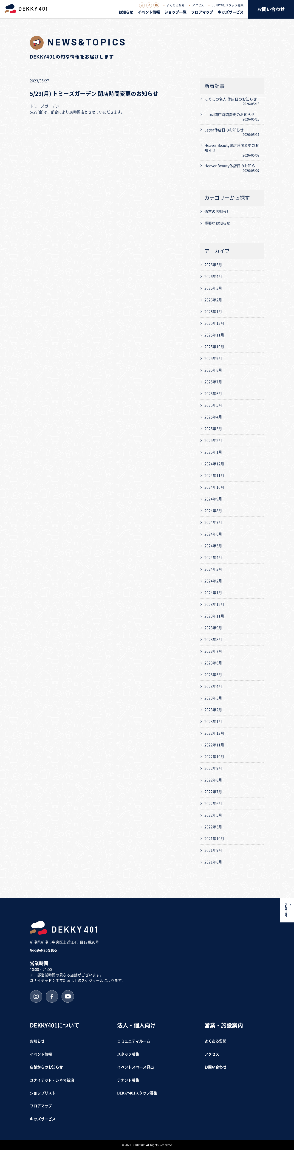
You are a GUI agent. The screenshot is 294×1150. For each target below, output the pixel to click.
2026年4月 (213, 276)
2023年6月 (213, 663)
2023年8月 (213, 639)
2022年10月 (214, 756)
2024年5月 (213, 546)
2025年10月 (214, 347)
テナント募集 (128, 1080)
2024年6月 (213, 534)
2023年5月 (213, 674)
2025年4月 (213, 417)
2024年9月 (213, 499)
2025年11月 (214, 335)
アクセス (198, 5)
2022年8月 (213, 780)
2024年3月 (213, 569)
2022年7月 (213, 792)
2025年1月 (213, 452)
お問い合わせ (271, 9)
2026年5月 (213, 265)
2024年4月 (213, 557)
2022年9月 (213, 768)
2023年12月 (214, 604)
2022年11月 (214, 745)
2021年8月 (213, 862)
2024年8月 (213, 511)
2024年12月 (214, 464)
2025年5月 (213, 405)
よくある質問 (175, 5)
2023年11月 (214, 616)
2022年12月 (214, 733)
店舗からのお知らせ (46, 1067)
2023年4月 (213, 686)
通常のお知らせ (217, 211)
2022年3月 (213, 827)
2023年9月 (213, 628)
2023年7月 (213, 651)
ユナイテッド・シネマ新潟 (52, 1080)
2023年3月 (213, 698)
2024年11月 (214, 475)
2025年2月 (213, 440)
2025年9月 (213, 358)
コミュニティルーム (133, 1041)
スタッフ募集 (128, 1054)
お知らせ (126, 12)
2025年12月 (214, 323)
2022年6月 (213, 803)
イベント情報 (149, 12)
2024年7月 (213, 522)
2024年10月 (214, 487)
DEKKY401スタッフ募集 (227, 5)
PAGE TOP (286, 910)
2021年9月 (213, 850)
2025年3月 (213, 429)
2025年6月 (213, 393)
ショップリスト (43, 1093)
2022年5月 (213, 815)
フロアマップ (202, 12)
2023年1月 (213, 721)
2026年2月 (213, 300)
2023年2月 (213, 710)
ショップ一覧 (175, 12)
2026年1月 (213, 311)
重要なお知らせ (217, 223)
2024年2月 (213, 581)
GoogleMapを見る (43, 950)
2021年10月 (214, 838)
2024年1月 (213, 593)
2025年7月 (213, 382)
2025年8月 (213, 370)
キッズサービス (230, 12)
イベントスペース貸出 (135, 1067)
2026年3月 (213, 288)
